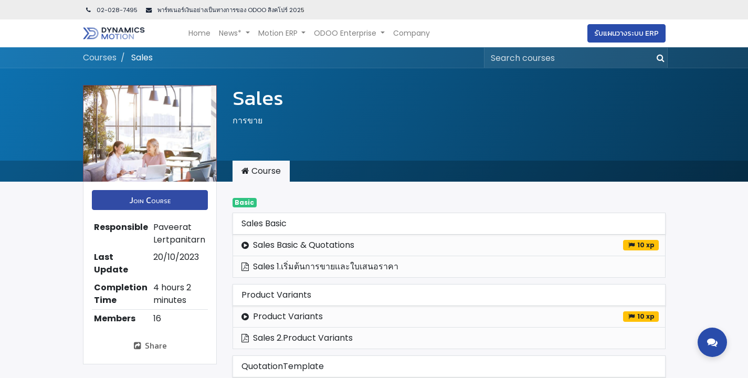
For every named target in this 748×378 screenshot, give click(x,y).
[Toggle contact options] (712, 342)
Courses (100, 57)
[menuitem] (199, 33)
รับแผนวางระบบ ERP (626, 33)
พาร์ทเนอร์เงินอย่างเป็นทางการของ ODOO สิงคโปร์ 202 (228, 10)
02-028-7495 (111, 10)
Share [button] (149, 345)
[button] (150, 200)
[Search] (658, 58)
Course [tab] (261, 171)
